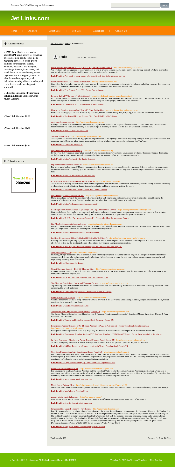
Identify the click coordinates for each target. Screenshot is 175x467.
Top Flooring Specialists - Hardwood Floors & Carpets (74, 283)
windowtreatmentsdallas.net (63, 297)
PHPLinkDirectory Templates (134, 460)
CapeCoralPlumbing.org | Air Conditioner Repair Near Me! (76, 352)
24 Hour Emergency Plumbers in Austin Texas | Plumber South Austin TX (83, 340)
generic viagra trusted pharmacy (65, 397)
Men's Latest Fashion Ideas (62, 385)
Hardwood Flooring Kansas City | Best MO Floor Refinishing (77, 110)
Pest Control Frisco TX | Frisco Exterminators (70, 81)
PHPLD (72, 460)
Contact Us (121, 30)
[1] (157, 438)
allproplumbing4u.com (61, 252)
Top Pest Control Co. (60, 136)
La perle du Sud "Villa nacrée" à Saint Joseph (70, 96)
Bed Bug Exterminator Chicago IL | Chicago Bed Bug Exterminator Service (83, 209)
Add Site (32, 30)
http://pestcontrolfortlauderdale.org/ (66, 150)
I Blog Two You (155, 460)
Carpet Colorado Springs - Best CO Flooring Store (72, 269)
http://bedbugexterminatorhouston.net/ (67, 195)
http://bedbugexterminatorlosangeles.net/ (68, 224)
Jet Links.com (30, 18)
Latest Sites (54, 30)
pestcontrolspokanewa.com (62, 122)
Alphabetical (92, 57)
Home (14, 30)
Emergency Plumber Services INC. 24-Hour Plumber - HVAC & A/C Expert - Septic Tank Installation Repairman (100, 326)
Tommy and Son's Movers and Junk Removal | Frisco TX (75, 311)
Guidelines (98, 30)
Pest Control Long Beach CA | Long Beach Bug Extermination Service (81, 67)
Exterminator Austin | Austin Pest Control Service (72, 181)
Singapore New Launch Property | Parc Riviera (71, 409)
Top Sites (76, 30)
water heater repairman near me (64, 368)
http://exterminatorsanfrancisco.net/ (66, 164)
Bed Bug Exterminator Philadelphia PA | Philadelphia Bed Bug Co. (79, 238)
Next (169, 438)
